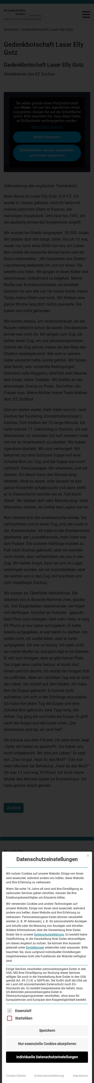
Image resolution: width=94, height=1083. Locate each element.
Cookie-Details (16, 1076)
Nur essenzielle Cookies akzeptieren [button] (47, 1044)
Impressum (80, 1076)
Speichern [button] (47, 1031)
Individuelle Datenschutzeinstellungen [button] (47, 1057)
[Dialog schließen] (88, 856)
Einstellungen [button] (35, 947)
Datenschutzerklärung (49, 934)
